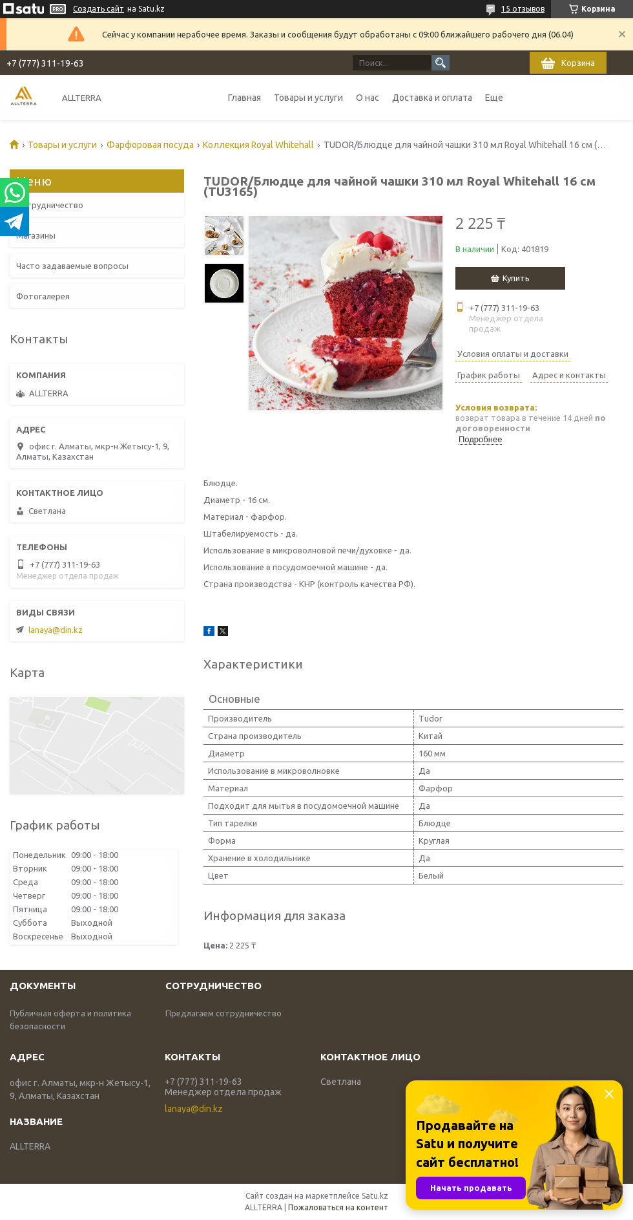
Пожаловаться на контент (338, 1207)
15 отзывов (523, 9)
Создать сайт (98, 9)
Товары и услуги (308, 97)
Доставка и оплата (432, 97)
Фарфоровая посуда (150, 145)
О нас (367, 97)
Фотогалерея (43, 296)
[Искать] (440, 62)
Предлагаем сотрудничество (223, 1013)
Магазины (36, 235)
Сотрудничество (49, 204)
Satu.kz (375, 1196)
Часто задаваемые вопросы (72, 265)
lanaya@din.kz (55, 629)
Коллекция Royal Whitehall (258, 145)
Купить (516, 278)
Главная (244, 97)
